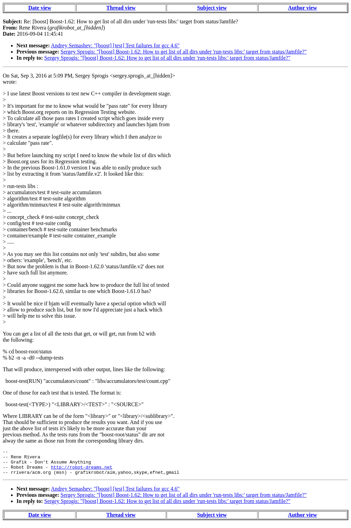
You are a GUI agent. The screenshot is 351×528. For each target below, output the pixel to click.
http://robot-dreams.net (81, 471)
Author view (302, 8)
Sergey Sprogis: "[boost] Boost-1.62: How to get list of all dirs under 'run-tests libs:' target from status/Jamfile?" (184, 52)
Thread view (120, 8)
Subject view (212, 8)
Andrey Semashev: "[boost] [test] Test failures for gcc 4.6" (115, 45)
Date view (39, 8)
